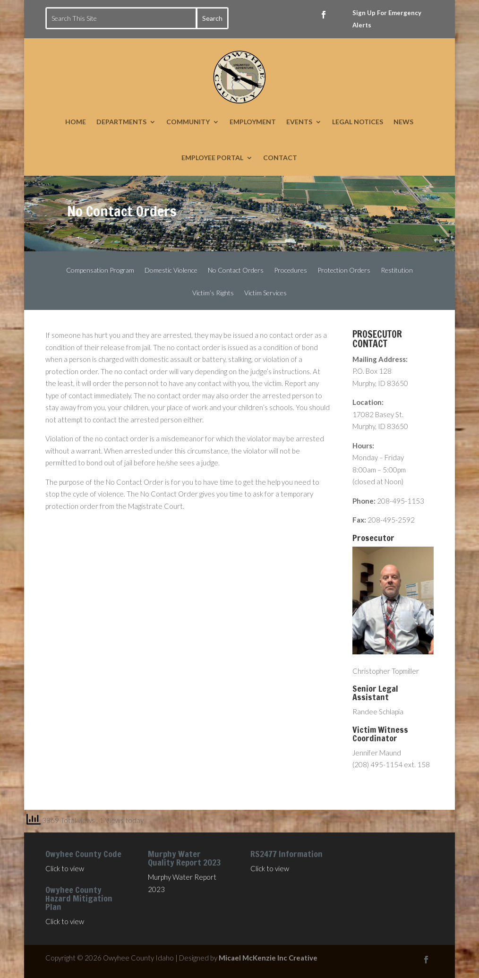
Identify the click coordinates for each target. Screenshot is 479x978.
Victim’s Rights (213, 293)
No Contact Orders (236, 270)
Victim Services (265, 293)
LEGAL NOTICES (357, 122)
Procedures (290, 270)
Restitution (397, 270)
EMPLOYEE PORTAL (212, 158)
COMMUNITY (188, 122)
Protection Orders (343, 270)
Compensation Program (100, 270)
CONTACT (280, 158)
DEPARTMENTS (121, 122)
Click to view (64, 868)
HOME (75, 122)
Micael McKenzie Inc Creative (268, 957)
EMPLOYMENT (253, 122)
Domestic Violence (171, 270)
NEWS (403, 122)
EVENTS (299, 122)
